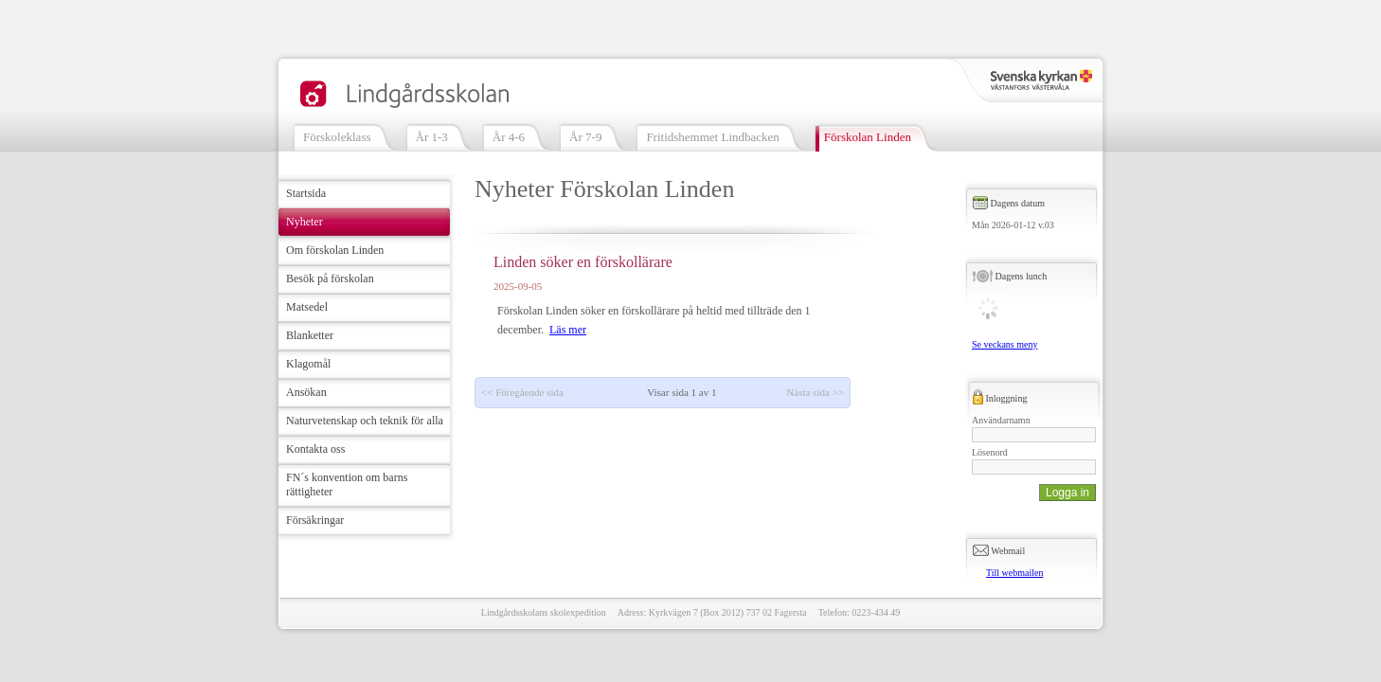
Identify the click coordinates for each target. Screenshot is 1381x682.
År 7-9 (585, 137)
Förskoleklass (337, 137)
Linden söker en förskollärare (583, 262)
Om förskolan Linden (335, 250)
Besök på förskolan (330, 278)
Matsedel (307, 307)
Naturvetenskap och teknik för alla (364, 420)
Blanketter (309, 335)
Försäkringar (315, 520)
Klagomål (308, 363)
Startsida (306, 193)
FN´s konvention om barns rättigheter (346, 484)
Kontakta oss (315, 449)
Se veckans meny (1004, 344)
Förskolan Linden (867, 137)
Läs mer (567, 329)
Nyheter (304, 221)
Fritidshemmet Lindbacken (712, 137)
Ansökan (306, 392)
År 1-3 (432, 137)
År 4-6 (509, 137)
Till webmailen (1014, 572)
